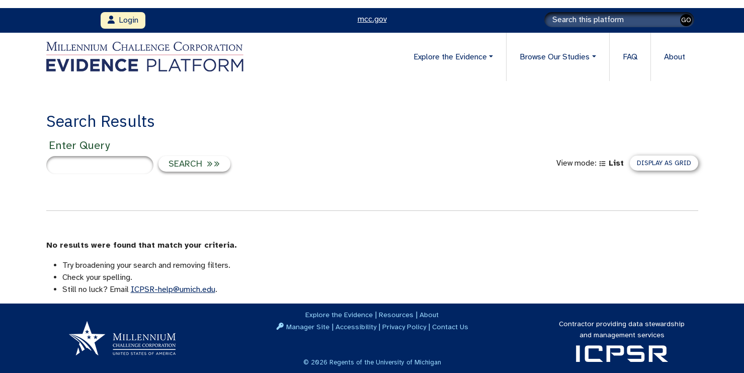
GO (686, 20)
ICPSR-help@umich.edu (173, 289)
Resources (396, 314)
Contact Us (450, 326)
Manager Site (307, 326)
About (674, 57)
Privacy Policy (404, 326)
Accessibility (356, 326)
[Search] (619, 19)
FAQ (630, 57)
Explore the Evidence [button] (450, 57)
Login (123, 20)
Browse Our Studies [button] (555, 57)
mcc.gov (372, 19)
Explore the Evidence (339, 314)
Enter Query (79, 145)
